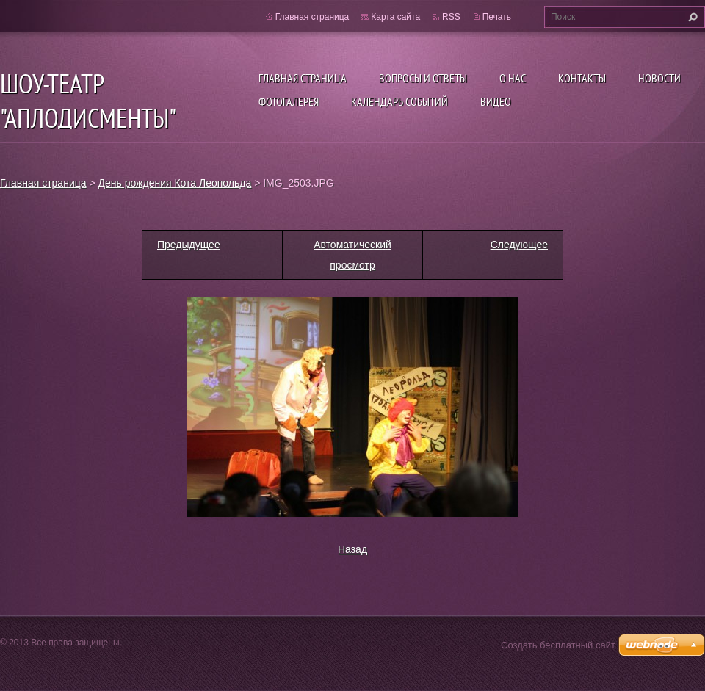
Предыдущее (188, 244)
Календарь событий (399, 101)
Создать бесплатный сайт (558, 645)
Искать (691, 17)
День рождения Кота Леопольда (175, 183)
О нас (512, 77)
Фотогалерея (288, 101)
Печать (496, 17)
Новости (659, 77)
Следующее (519, 244)
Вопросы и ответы (423, 77)
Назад (352, 549)
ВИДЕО (495, 101)
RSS (451, 17)
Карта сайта (395, 17)
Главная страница (302, 77)
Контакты (582, 77)
